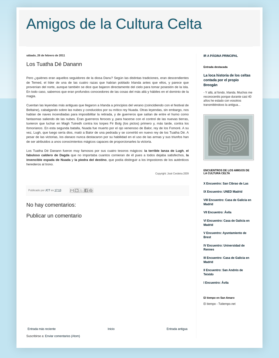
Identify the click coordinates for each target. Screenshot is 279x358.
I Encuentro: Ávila (216, 282)
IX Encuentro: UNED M (219, 191)
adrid (238, 191)
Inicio (111, 329)
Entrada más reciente (42, 329)
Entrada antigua (177, 329)
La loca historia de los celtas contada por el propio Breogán (226, 80)
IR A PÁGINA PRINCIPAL (220, 56)
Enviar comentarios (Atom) (62, 336)
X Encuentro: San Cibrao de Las (225, 183)
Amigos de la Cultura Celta (114, 24)
